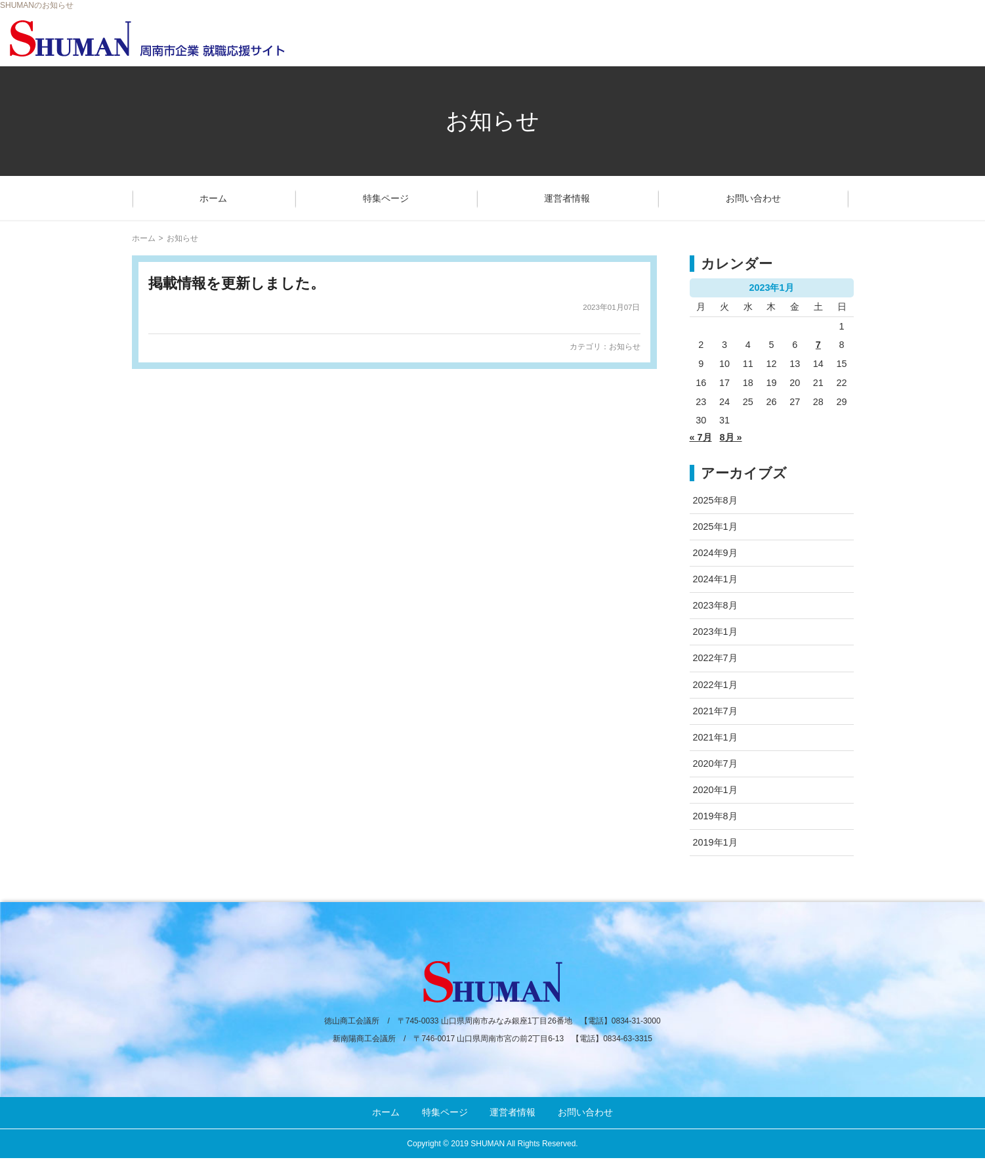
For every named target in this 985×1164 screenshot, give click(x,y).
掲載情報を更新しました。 (236, 283)
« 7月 (701, 437)
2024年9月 (715, 553)
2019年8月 (715, 816)
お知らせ (624, 347)
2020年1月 (715, 790)
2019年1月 (715, 842)
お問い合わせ (753, 198)
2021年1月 (715, 737)
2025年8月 (715, 500)
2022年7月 (715, 658)
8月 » (731, 437)
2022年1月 (715, 684)
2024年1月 (715, 579)
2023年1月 (715, 631)
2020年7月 (715, 763)
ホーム (213, 198)
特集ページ (386, 198)
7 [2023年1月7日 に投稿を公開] (818, 344)
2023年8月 (715, 605)
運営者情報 (567, 198)
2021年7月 (715, 711)
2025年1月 (715, 526)
